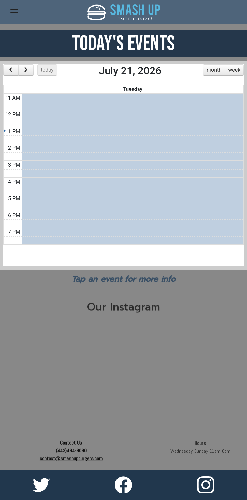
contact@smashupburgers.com (71, 459)
